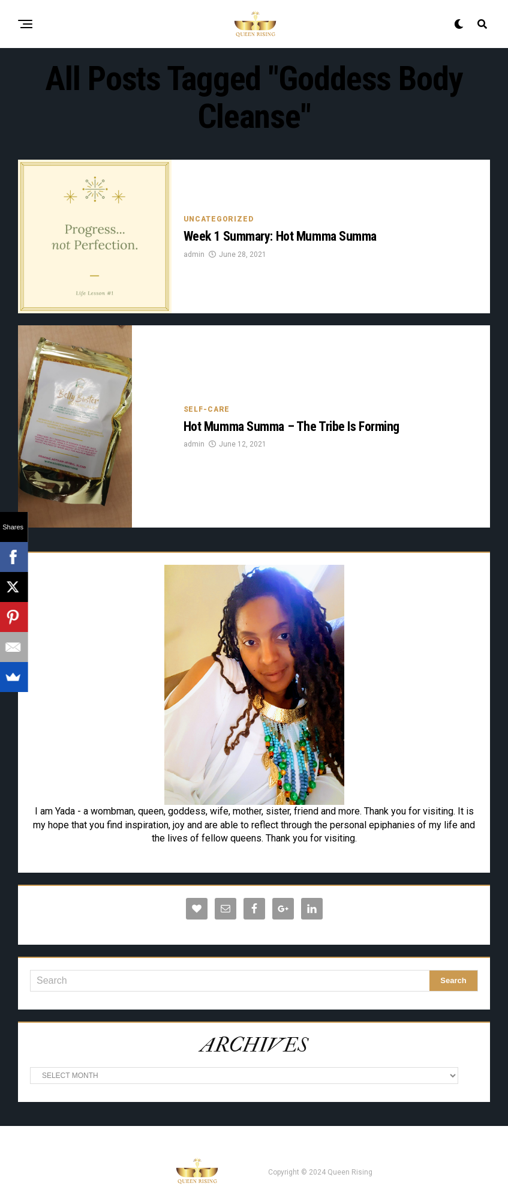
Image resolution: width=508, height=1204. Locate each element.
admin (194, 254)
